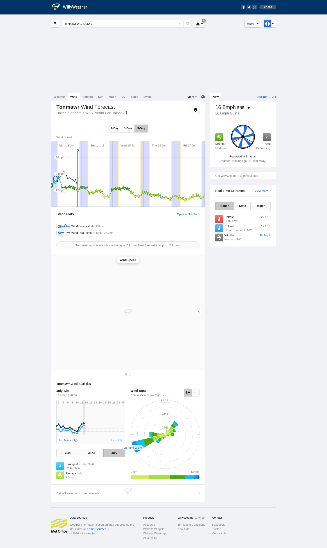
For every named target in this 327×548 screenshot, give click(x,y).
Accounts (149, 524)
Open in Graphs (187, 214)
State (242, 205)
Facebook (218, 524)
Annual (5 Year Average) (146, 395)
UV (124, 96)
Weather (59, 96)
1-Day (115, 128)
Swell (147, 96)
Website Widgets (153, 529)
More (190, 96)
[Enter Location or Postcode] (126, 24)
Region (260, 205)
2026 (68, 453)
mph (250, 23)
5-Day (141, 128)
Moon (112, 96)
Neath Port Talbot (108, 113)
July (114, 453)
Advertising (150, 537)
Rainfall (88, 96)
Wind (73, 96)
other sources (97, 529)
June (91, 453)
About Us (183, 529)
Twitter (216, 529)
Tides (134, 96)
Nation (224, 205)
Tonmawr (126, 112)
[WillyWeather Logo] (71, 7)
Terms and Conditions (191, 524)
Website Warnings (154, 533)
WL (88, 113)
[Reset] (179, 23)
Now (216, 96)
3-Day (128, 128)
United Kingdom (68, 113)
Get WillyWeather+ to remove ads (236, 175)
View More (261, 191)
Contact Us (219, 533)
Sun (101, 96)
